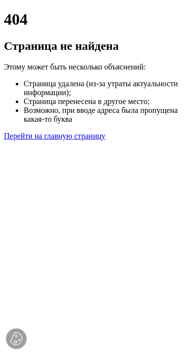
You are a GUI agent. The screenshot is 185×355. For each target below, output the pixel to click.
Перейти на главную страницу (55, 136)
